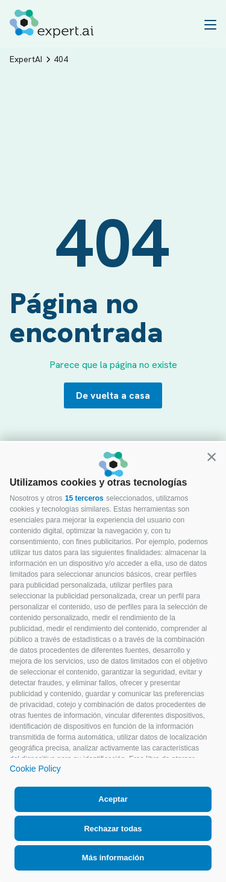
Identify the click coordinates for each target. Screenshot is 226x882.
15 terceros (84, 498)
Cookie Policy (35, 768)
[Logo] (51, 24)
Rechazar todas (113, 828)
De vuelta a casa (113, 395)
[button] (211, 457)
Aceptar (112, 799)
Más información (113, 857)
